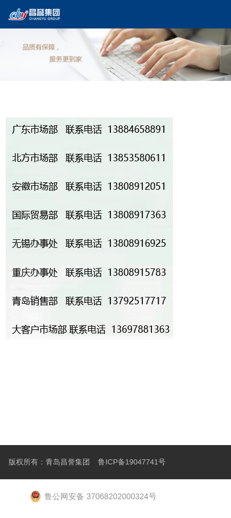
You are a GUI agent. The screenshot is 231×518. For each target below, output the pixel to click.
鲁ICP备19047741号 (132, 462)
